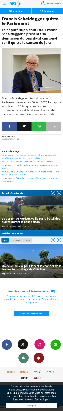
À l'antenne (47, 11)
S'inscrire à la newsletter (31, 313)
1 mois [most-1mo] (27, 240)
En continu (16, 11)
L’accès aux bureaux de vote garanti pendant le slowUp (29, 166)
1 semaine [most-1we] (15, 240)
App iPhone (23, 358)
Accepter (31, 405)
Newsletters (55, 344)
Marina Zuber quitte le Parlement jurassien (28, 162)
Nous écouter (56, 3)
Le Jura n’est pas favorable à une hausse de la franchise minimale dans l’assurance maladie (29, 156)
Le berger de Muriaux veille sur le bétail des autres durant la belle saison (31, 220)
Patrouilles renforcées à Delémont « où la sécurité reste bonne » (31, 179)
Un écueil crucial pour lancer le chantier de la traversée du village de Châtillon (31, 267)
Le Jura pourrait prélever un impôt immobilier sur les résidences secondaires (30, 173)
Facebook (7, 344)
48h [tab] (5, 240)
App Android (39, 358)
